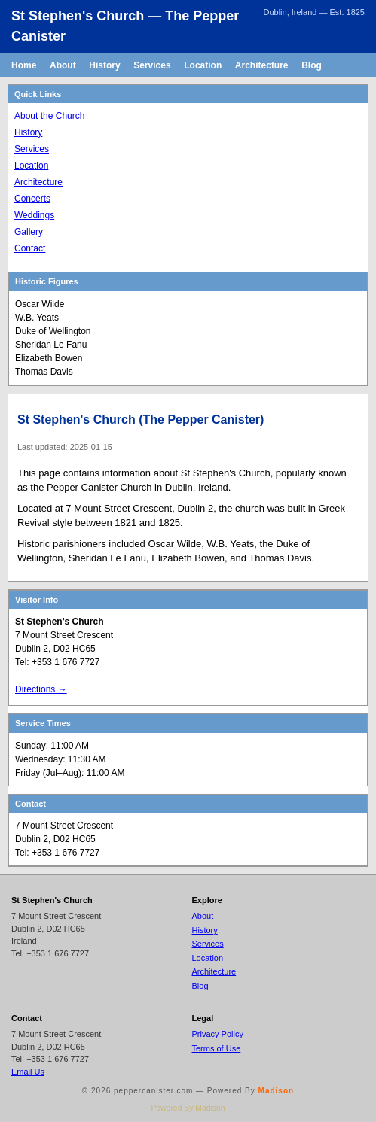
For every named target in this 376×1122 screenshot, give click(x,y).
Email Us (27, 1071)
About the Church (49, 116)
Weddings (34, 215)
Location (203, 65)
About (63, 65)
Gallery (28, 232)
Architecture (262, 65)
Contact (29, 248)
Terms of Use (216, 1048)
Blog (311, 65)
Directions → (41, 689)
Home (23, 65)
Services (151, 65)
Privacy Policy (217, 1033)
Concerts (32, 198)
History (104, 65)
